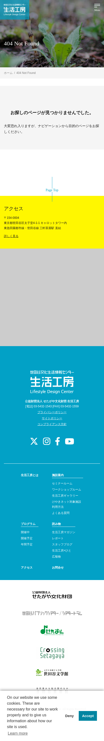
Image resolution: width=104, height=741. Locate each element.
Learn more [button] (18, 733)
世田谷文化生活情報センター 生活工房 (14, 10)
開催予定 (27, 538)
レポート (58, 538)
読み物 (56, 524)
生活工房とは (29, 475)
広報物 (56, 556)
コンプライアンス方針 (52, 424)
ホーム (8, 73)
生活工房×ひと (61, 550)
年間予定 (27, 544)
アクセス (27, 567)
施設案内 (58, 475)
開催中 (25, 532)
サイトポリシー (52, 418)
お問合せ (58, 567)
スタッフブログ (62, 544)
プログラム (28, 524)
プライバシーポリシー (52, 412)
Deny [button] (69, 716)
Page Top (52, 190)
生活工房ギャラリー (65, 495)
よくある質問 (60, 513)
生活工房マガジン (63, 532)
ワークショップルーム (66, 489)
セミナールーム (62, 483)
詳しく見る (11, 236)
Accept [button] (88, 716)
